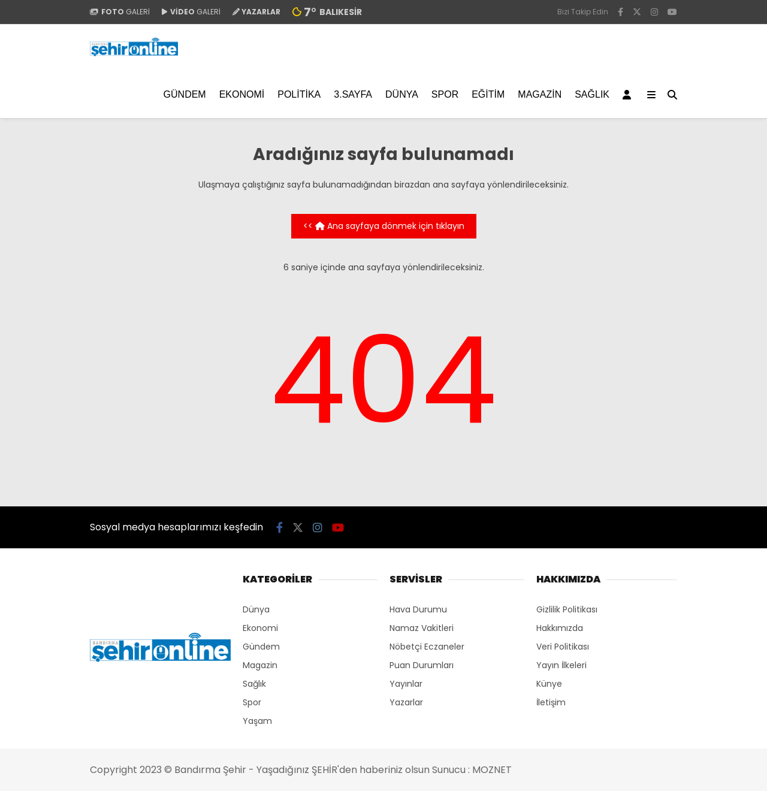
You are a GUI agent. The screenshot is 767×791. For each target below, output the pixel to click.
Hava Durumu (418, 609)
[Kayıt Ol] (629, 94)
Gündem (185, 94)
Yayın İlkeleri (561, 665)
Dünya (401, 94)
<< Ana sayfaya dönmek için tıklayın (383, 226)
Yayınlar (405, 684)
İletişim (551, 702)
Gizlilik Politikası (566, 609)
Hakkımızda (559, 628)
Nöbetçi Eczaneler (426, 647)
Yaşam (257, 721)
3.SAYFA (353, 94)
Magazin (539, 94)
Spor (444, 94)
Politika (299, 94)
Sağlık (592, 94)
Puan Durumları (421, 665)
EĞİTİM (488, 94)
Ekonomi (242, 94)
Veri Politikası (562, 647)
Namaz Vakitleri (421, 628)
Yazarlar (406, 702)
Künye (549, 684)
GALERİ (120, 12)
